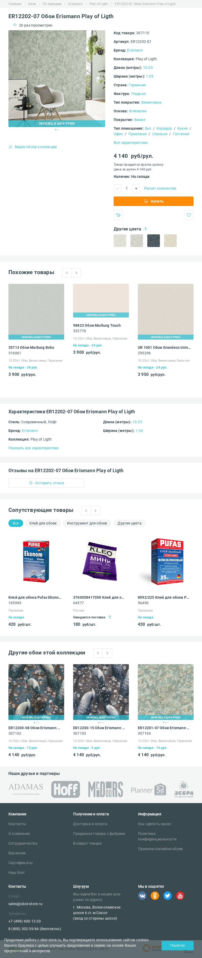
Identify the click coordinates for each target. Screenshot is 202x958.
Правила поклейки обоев (160, 849)
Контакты (17, 824)
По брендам (52, 4)
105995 (14, 603)
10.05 (148, 67)
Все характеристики (131, 142)
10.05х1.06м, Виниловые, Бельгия (164, 360)
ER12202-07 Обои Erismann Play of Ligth (145, 4)
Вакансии (17, 853)
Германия (137, 85)
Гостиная (181, 134)
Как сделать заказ (154, 824)
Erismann (75, 4)
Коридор (164, 128)
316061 (14, 353)
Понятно (177, 945)
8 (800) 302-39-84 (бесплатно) (34, 929)
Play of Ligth (98, 4)
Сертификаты (20, 863)
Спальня (160, 134)
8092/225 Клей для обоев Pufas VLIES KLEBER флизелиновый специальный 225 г (164, 597)
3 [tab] (38, 722)
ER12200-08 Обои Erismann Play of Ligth (34, 728)
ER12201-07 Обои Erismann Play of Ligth (164, 728)
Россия (78, 610)
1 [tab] (55, 129)
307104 (144, 733)
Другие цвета (129, 523)
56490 (143, 603)
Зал (148, 128)
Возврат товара (87, 843)
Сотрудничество (23, 843)
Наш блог (16, 872)
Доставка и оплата (90, 824)
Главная (14, 4)
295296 (144, 353)
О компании (19, 833)
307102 (14, 733)
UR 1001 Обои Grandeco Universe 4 (164, 347)
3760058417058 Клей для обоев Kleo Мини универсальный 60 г (99, 597)
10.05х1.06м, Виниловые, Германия (35, 360)
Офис (118, 134)
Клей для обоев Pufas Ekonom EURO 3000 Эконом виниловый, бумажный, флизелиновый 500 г (34, 597)
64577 (78, 603)
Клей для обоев (43, 523)
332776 (79, 331)
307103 (79, 733)
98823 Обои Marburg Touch (97, 325)
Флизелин (138, 111)
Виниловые (151, 102)
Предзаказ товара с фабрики (99, 833)
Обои (32, 4)
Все (16, 523)
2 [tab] (57, 129)
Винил (139, 120)
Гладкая (138, 94)
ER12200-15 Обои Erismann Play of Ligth (99, 728)
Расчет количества (160, 188)
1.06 (150, 76)
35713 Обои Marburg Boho (31, 347)
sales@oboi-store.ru (25, 904)
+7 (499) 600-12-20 (24, 921)
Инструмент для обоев (87, 523)
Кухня (182, 128)
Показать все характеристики (33, 448)
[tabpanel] (56, 78)
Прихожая (137, 134)
